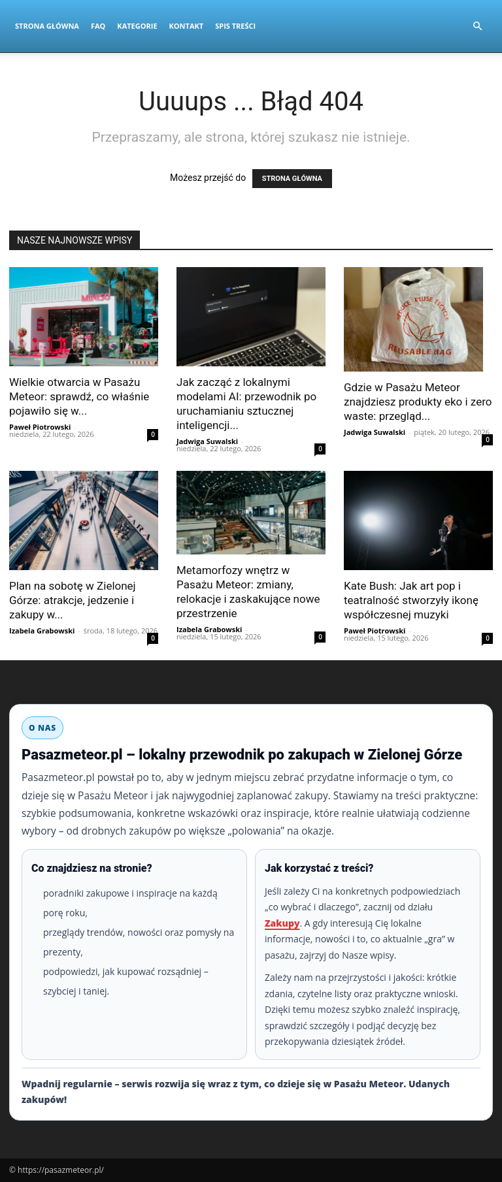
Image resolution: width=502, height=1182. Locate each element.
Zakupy (282, 923)
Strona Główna (47, 26)
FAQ (98, 26)
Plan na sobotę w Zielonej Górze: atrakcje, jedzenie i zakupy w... (72, 600)
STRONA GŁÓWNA (292, 178)
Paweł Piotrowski (40, 427)
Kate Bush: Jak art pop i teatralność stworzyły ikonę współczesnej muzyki (411, 600)
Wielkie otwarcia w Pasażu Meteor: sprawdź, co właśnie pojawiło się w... (79, 396)
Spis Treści (235, 26)
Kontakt (186, 26)
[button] (477, 26)
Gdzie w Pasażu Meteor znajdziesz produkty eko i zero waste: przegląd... (418, 402)
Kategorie (137, 26)
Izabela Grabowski (42, 630)
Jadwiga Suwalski (207, 441)
